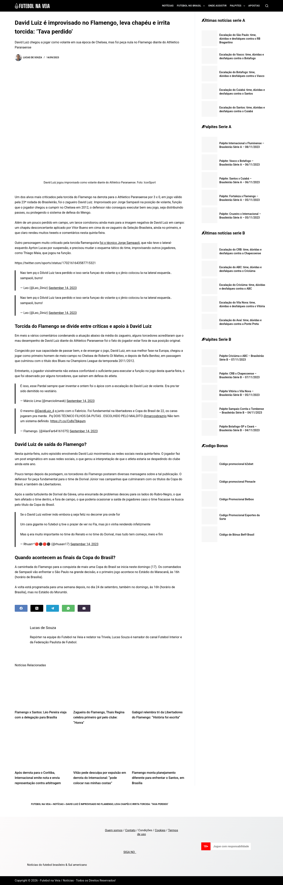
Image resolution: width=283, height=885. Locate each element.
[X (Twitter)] (36, 608)
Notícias (168, 5)
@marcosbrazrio (154, 416)
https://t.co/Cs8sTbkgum (68, 421)
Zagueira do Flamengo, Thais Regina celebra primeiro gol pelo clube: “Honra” (98, 717)
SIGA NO (129, 852)
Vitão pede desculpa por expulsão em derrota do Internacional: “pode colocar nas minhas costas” (99, 778)
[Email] (84, 608)
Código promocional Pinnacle (237, 481)
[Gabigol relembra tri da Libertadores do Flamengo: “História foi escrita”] (158, 688)
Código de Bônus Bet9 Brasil (236, 534)
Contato (130, 830)
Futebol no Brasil (191, 6)
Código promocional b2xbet (236, 464)
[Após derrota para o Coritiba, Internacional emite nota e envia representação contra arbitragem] (41, 748)
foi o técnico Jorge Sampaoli (120, 243)
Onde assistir (217, 5)
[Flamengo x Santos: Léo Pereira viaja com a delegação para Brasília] (41, 688)
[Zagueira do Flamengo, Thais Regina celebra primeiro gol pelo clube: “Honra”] (99, 688)
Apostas (254, 5)
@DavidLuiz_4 (44, 411)
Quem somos (113, 830)
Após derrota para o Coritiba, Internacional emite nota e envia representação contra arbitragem (38, 778)
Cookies (160, 830)
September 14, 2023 (63, 288)
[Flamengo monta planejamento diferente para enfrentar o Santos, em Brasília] (158, 748)
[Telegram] (52, 608)
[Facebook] (21, 608)
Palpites (238, 6)
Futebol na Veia (41, 804)
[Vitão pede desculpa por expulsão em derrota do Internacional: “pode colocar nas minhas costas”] (99, 748)
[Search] (266, 5)
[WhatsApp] (68, 608)
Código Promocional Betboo (236, 499)
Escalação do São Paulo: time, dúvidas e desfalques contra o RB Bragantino (239, 38)
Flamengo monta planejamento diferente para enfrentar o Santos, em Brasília (158, 778)
